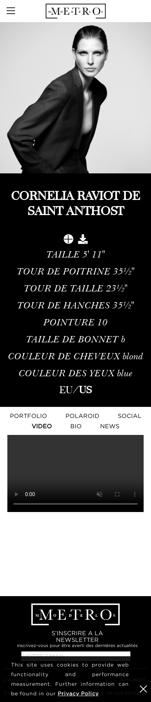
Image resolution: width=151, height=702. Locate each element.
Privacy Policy (78, 693)
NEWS (109, 426)
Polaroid (82, 415)
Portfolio (28, 415)
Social (129, 415)
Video (42, 426)
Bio (76, 426)
